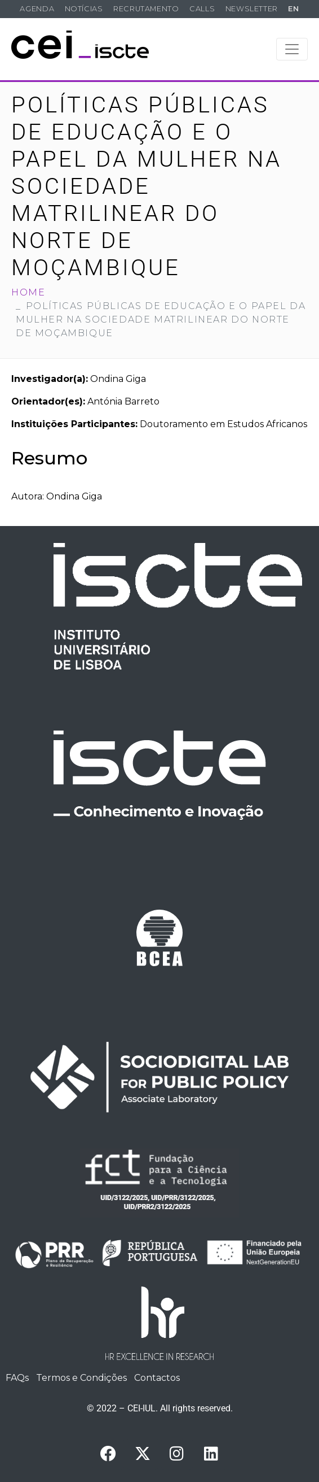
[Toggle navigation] (292, 49)
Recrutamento (146, 9)
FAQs (17, 1377)
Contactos (157, 1377)
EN (293, 9)
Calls (202, 9)
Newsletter (251, 9)
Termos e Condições (81, 1377)
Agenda (37, 9)
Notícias (84, 9)
